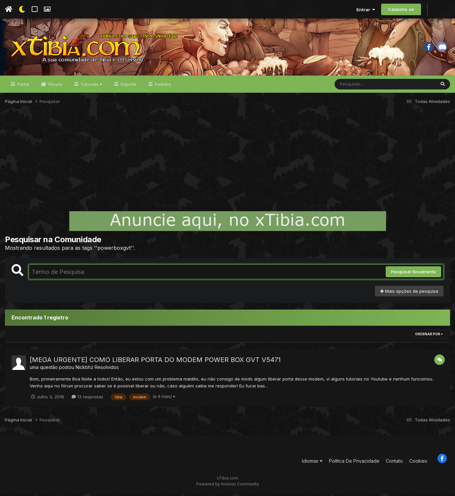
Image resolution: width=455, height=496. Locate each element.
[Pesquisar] (360, 86)
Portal (22, 86)
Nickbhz (84, 370)
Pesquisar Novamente (413, 274)
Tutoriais (90, 86)
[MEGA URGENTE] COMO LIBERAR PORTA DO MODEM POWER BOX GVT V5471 (155, 362)
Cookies (418, 463)
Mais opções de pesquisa (409, 293)
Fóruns (54, 86)
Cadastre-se (401, 9)
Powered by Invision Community (227, 486)
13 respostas (87, 399)
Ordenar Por (429, 337)
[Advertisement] (228, 163)
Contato (394, 463)
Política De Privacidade (354, 463)
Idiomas (312, 463)
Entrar (365, 9)
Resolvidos (107, 370)
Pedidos (162, 86)
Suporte (128, 86)
